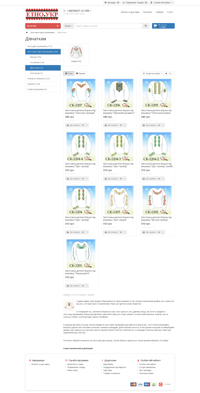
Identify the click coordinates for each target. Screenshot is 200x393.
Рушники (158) (33, 84)
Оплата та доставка (40, 364)
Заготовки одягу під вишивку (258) (42, 51)
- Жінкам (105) (34, 57)
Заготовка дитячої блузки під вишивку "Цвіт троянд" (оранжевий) (118, 166)
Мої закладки (145, 370)
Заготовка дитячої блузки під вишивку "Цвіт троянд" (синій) (156, 165)
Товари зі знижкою (111, 373)
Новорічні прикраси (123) (38, 78)
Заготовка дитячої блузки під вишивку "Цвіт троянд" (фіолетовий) (80, 166)
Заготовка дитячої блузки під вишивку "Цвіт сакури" (118, 218)
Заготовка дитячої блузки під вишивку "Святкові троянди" (80, 111)
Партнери (107, 370)
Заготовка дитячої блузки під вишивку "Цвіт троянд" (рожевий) (80, 220)
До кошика (73, 125)
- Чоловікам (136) (35, 62)
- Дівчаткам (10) (35, 68)
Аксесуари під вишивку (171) (39, 46)
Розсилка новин (146, 373)
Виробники (108, 364)
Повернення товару (76, 367)
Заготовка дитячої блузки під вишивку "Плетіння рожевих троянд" (156, 113)
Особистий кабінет (147, 364)
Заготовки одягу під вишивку (42, 32)
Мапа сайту (72, 370)
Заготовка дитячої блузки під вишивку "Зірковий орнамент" (119, 111)
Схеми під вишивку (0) (37, 89)
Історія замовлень (147, 367)
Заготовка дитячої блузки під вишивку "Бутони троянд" (156, 218)
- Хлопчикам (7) (35, 73)
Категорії (42, 26)
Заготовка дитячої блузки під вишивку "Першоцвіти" (80, 272)
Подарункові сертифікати (114, 367)
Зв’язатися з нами (75, 364)
